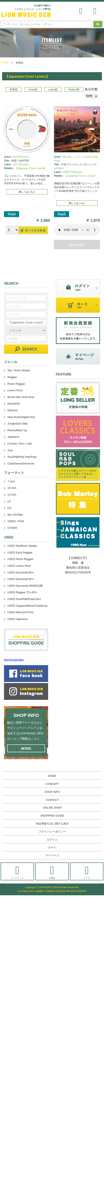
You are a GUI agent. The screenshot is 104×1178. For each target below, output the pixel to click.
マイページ (52, 855)
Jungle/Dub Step (17, 423)
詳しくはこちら (27, 192)
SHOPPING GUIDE (52, 815)
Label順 (52, 89)
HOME (5, 62)
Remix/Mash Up (17, 430)
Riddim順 (74, 89)
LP (9, 501)
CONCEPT (52, 783)
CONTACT (52, 799)
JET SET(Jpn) (21, 164)
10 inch (11, 488)
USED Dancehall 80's (20, 572)
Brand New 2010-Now (20, 397)
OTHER (12, 527)
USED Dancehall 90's (20, 579)
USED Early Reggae (19, 552)
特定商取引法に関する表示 (52, 823)
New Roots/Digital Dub (21, 417)
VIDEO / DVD (15, 521)
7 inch (11, 481)
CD (9, 507)
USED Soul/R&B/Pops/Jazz (24, 599)
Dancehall (13, 403)
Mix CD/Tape (15, 514)
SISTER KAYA (21, 156)
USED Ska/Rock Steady (22, 545)
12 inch (11, 494)
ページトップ (17, 872)
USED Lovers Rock (19, 565)
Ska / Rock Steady (18, 370)
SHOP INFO (52, 791)
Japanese (13, 436)
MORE (26, 748)
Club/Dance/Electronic (20, 463)
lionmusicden (14, 660)
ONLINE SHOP (52, 807)
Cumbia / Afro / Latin (19, 443)
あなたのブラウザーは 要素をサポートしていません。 (77, 230)
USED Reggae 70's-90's (22, 592)
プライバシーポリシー (52, 831)
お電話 (52, 872)
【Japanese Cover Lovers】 (31, 168)
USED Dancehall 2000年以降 (25, 585)
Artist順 (32, 89)
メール (86, 872)
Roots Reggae (16, 383)
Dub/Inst (12, 410)
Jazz (10, 450)
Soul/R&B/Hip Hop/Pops (22, 456)
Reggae (12, 377)
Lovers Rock (14, 390)
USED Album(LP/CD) (20, 612)
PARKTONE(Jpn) (72, 172)
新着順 (13, 89)
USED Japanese (17, 619)
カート (52, 847)
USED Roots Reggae (20, 559)
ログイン (52, 839)
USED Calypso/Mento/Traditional (27, 605)
